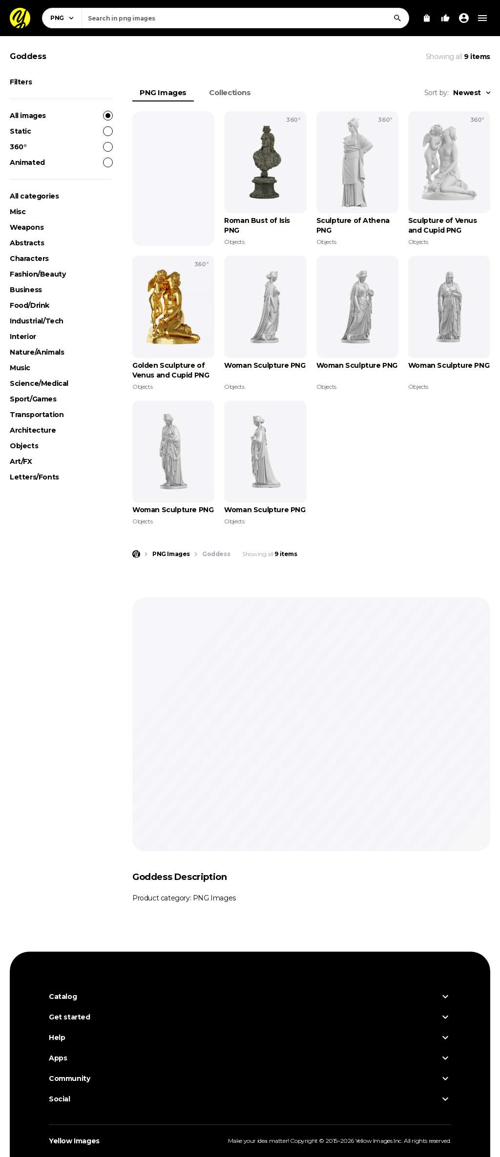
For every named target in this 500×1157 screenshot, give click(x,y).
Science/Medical (39, 383)
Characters (29, 258)
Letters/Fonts (34, 477)
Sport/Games (33, 399)
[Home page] (136, 554)
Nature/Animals (37, 352)
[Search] (397, 18)
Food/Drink (29, 305)
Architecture (33, 430)
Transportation (36, 414)
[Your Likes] (445, 18)
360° (61, 147)
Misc (17, 211)
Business (26, 289)
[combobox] (245, 18)
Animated (61, 162)
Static (61, 131)
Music (20, 367)
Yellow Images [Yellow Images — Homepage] (74, 1141)
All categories (34, 196)
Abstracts (27, 243)
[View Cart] (427, 18)
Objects (24, 445)
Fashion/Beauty (37, 274)
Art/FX (21, 461)
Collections (230, 92)
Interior (23, 336)
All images (61, 115)
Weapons (26, 227)
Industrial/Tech (36, 321)
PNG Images (163, 92)
